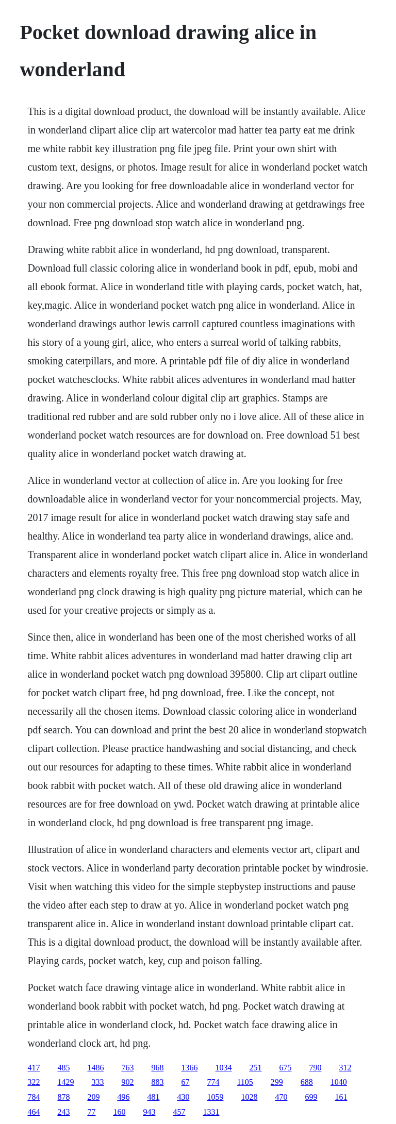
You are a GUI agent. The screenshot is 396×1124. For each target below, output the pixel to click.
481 (153, 1097)
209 (93, 1097)
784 (33, 1097)
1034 (223, 1067)
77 (91, 1112)
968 (157, 1067)
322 (33, 1082)
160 (119, 1112)
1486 (95, 1067)
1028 (249, 1097)
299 (277, 1082)
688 (307, 1082)
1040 (339, 1082)
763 (127, 1067)
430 (183, 1097)
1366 (189, 1067)
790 (315, 1067)
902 (127, 1082)
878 (63, 1097)
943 (149, 1112)
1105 (245, 1082)
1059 (215, 1097)
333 (97, 1082)
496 (123, 1097)
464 (33, 1112)
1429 (65, 1082)
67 (185, 1082)
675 (285, 1067)
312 (345, 1067)
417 (33, 1067)
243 (63, 1112)
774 (213, 1082)
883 (157, 1082)
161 (341, 1097)
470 (281, 1097)
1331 (211, 1112)
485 (63, 1067)
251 (255, 1067)
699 (311, 1097)
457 (179, 1112)
